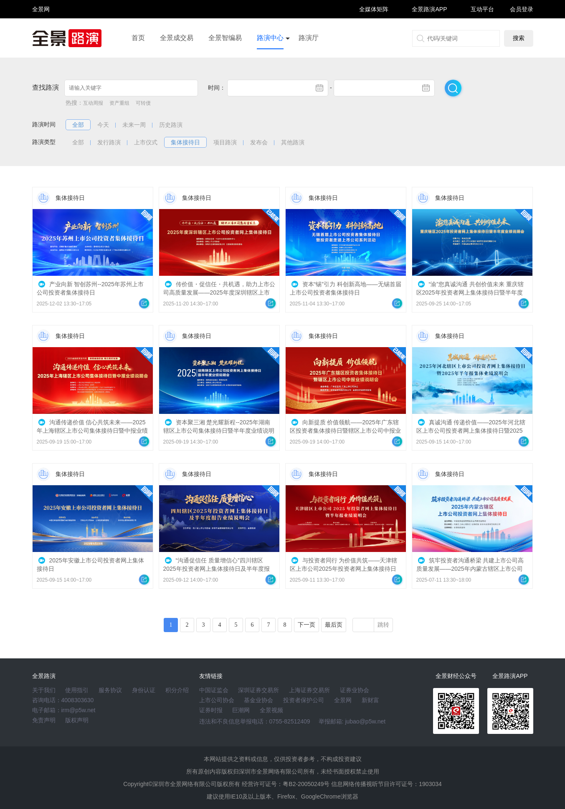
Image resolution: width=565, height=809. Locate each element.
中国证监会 (213, 690)
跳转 (383, 625)
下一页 (306, 625)
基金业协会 (258, 700)
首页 (138, 37)
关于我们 (44, 690)
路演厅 (309, 37)
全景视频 (271, 710)
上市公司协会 (216, 700)
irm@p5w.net (78, 710)
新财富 (370, 700)
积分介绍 (177, 690)
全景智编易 (225, 37)
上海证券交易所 (309, 690)
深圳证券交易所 (258, 690)
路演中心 (270, 37)
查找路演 (45, 87)
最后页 (333, 625)
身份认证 (143, 690)
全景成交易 (176, 37)
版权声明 (77, 720)
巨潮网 (241, 710)
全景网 (343, 700)
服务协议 (110, 690)
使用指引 (77, 690)
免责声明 (44, 720)
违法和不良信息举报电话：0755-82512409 (254, 721)
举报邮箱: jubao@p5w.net (352, 721)
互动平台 (482, 9)
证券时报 (211, 710)
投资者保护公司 (303, 700)
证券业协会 (354, 690)
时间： (216, 87)
